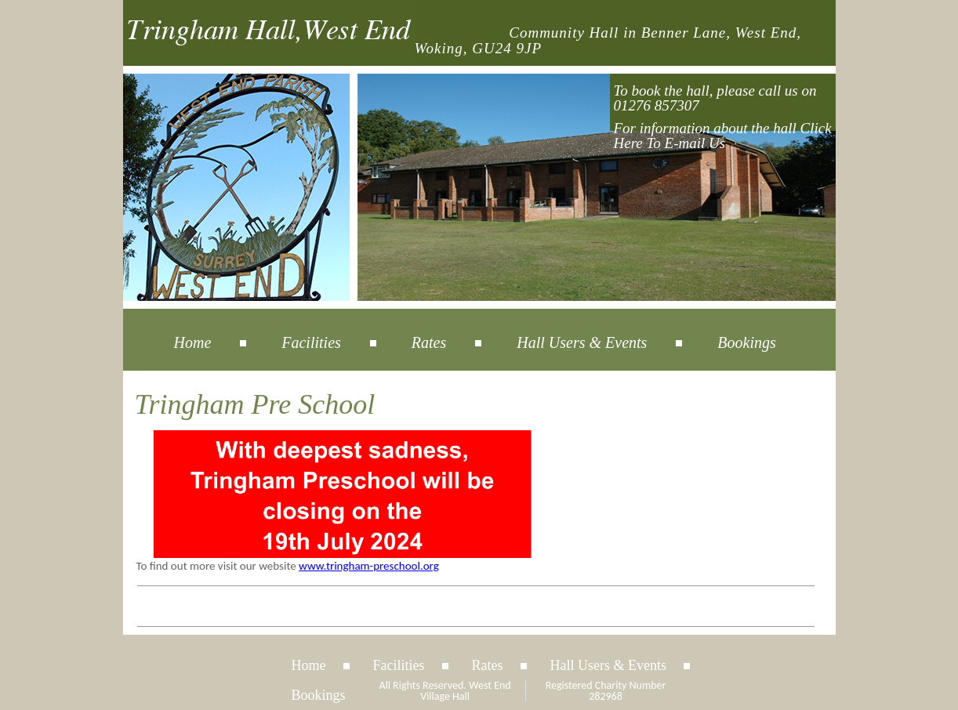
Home (193, 342)
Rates (429, 342)
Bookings (746, 342)
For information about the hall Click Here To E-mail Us (723, 135)
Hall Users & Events (582, 342)
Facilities (311, 342)
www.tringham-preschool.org (369, 566)
